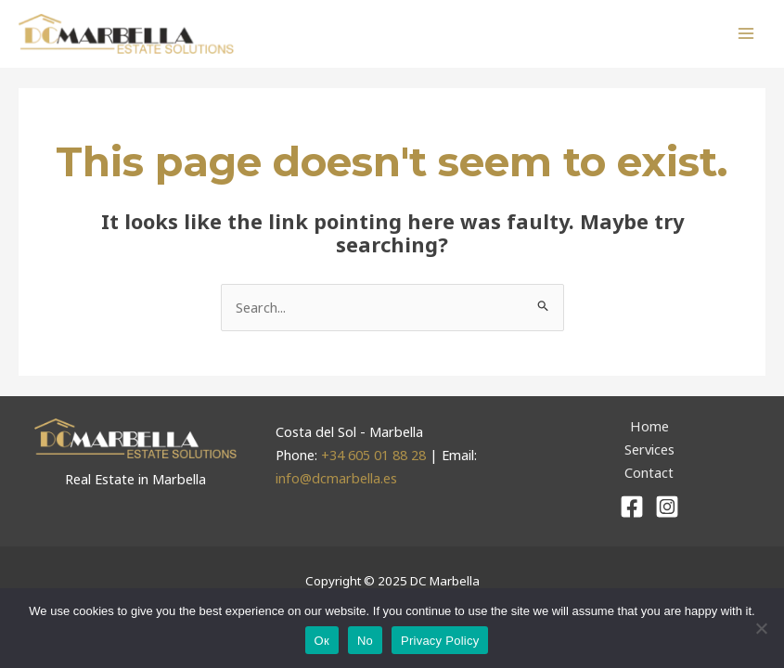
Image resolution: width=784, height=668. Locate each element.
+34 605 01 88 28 (375, 455)
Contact (649, 473)
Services (649, 450)
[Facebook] (632, 507)
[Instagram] (667, 507)
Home (649, 427)
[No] (761, 628)
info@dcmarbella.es (336, 478)
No (365, 641)
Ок (322, 641)
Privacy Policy (440, 641)
